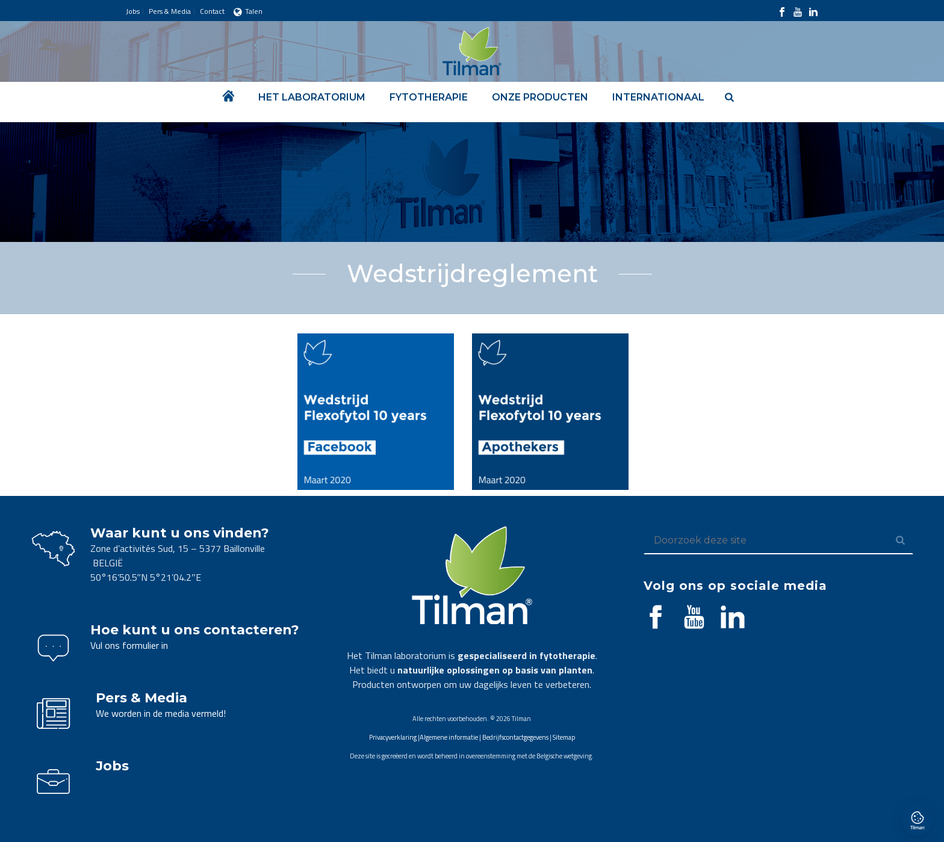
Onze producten (540, 97)
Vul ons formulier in (129, 645)
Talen (248, 11)
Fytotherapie (429, 97)
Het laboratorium (311, 97)
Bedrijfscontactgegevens (515, 737)
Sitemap (564, 737)
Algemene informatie (449, 737)
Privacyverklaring (393, 737)
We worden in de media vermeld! (161, 713)
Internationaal (658, 97)
